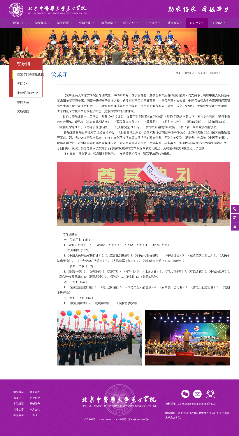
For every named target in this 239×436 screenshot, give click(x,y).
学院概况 (42, 22)
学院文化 (28, 83)
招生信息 (152, 22)
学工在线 (130, 22)
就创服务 (175, 22)
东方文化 (197, 22)
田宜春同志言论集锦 (30, 74)
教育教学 (108, 22)
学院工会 (28, 102)
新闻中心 (20, 22)
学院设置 (64, 22)
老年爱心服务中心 (29, 92)
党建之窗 (86, 22)
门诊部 (219, 22)
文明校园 (28, 111)
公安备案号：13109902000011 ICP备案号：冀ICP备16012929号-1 (116, 419)
